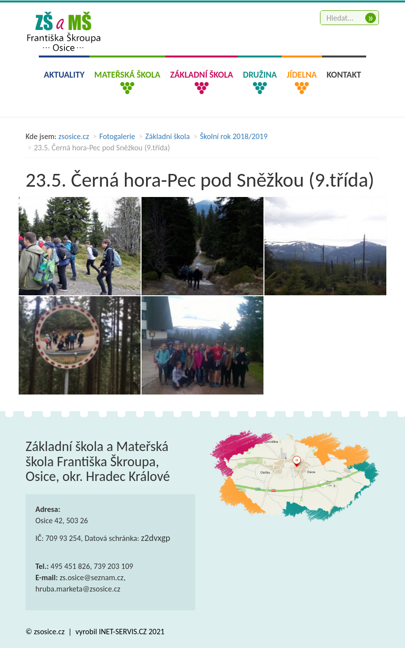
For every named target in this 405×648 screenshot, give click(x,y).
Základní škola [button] (201, 74)
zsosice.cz (73, 136)
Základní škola (167, 136)
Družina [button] (260, 74)
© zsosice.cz (46, 631)
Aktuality (64, 74)
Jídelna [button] (302, 74)
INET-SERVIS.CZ (122, 631)
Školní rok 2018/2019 (234, 136)
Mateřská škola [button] (127, 74)
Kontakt (344, 74)
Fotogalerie (117, 136)
